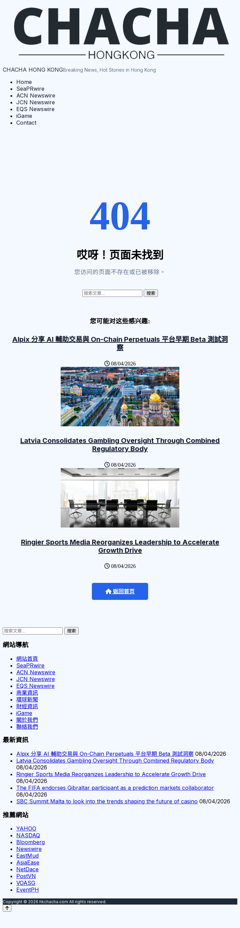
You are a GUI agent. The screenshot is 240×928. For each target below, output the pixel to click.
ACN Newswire (35, 95)
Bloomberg (30, 842)
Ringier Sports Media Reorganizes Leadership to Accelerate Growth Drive (120, 546)
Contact (26, 122)
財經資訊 (27, 706)
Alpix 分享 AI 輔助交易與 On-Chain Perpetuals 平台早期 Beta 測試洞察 (120, 343)
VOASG (25, 882)
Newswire (29, 848)
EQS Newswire (35, 109)
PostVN (26, 876)
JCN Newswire (35, 102)
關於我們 (27, 719)
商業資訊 (27, 692)
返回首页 (120, 591)
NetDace (27, 869)
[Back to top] (7, 908)
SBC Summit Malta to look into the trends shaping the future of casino (107, 801)
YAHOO (26, 828)
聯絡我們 (27, 726)
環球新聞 (27, 699)
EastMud (27, 855)
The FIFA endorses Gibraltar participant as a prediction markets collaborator (115, 787)
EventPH (27, 889)
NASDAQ (28, 835)
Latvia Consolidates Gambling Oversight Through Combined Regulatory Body (120, 444)
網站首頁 (27, 658)
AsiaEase (27, 862)
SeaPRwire (30, 88)
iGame (24, 115)
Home (24, 81)
